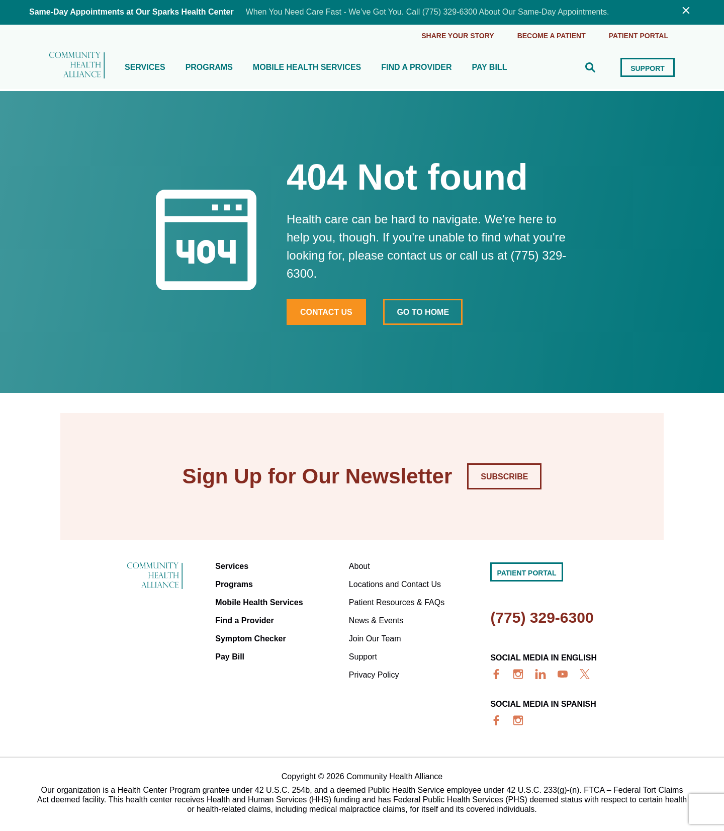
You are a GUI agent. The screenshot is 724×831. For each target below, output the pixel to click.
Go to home (423, 312)
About (359, 566)
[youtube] (563, 674)
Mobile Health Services (307, 67)
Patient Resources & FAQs (396, 602)
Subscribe (504, 476)
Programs (209, 67)
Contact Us (326, 312)
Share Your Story (457, 36)
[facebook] (496, 674)
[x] (585, 674)
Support (647, 68)
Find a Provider (416, 67)
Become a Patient (551, 36)
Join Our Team (375, 638)
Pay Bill (489, 67)
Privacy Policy (374, 675)
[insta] (518, 674)
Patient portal (638, 36)
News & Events (376, 620)
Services (145, 67)
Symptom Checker (250, 638)
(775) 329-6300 (541, 617)
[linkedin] (540, 674)
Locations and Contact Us (395, 584)
